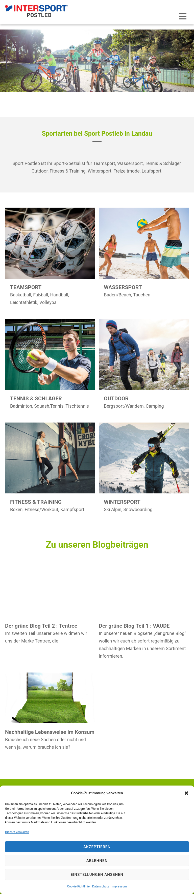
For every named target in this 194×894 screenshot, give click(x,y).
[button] (186, 793)
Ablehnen (97, 860)
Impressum (119, 886)
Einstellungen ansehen (97, 874)
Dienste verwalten (17, 832)
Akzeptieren (97, 847)
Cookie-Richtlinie (78, 886)
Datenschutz (100, 886)
